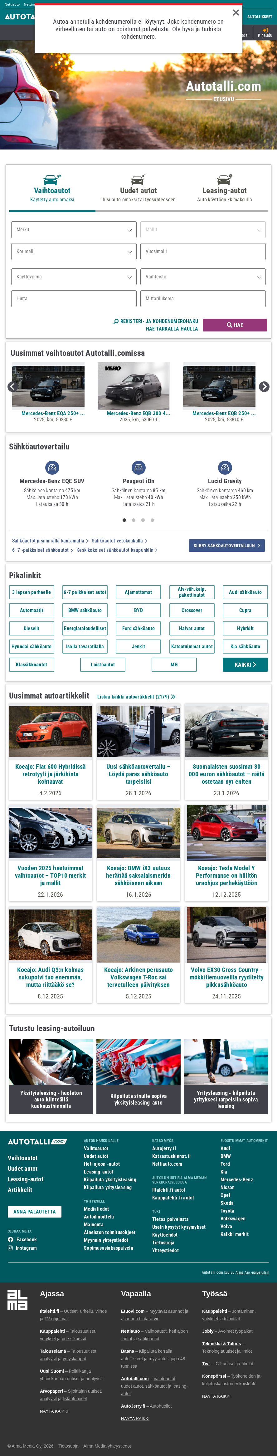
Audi (225, 1148)
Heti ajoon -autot (102, 1164)
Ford (225, 1164)
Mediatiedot (96, 1209)
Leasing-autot (25, 1179)
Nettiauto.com (167, 1164)
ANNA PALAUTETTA (34, 1212)
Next (264, 386)
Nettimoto (32, 4)
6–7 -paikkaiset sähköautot (42, 550)
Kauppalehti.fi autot (173, 1198)
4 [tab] (152, 520)
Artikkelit (20, 1190)
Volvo (226, 1226)
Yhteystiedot (165, 1250)
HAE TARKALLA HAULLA (172, 329)
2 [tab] (134, 520)
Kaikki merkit (235, 1234)
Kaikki (245, 664)
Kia (224, 1172)
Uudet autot (22, 1168)
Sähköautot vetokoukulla (119, 541)
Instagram (26, 1248)
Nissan (228, 1187)
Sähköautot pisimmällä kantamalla (50, 541)
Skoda (227, 1203)
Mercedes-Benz (237, 1180)
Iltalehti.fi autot (168, 1190)
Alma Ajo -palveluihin (252, 1272)
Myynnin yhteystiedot (106, 1240)
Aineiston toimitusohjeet (109, 1232)
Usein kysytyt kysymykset (179, 1227)
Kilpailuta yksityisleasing (110, 1180)
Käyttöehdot (164, 1235)
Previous (12, 386)
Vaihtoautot (22, 1158)
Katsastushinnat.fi (171, 1156)
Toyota (227, 1211)
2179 (162, 697)
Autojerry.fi (164, 1148)
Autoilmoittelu (99, 1217)
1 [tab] (124, 520)
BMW (226, 1156)
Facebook (27, 1240)
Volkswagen (233, 1219)
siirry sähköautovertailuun (227, 545)
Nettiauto (12, 4)
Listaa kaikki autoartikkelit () (135, 697)
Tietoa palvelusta (170, 1219)
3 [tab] (143, 520)
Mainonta (94, 1225)
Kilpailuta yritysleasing (108, 1187)
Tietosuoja (163, 1243)
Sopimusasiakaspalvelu (108, 1248)
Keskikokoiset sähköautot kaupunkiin (116, 550)
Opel (225, 1195)
